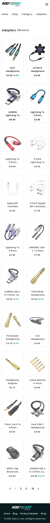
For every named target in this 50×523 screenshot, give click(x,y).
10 (33, 488)
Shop (43, 513)
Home (7, 513)
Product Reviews (29, 513)
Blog (15, 513)
